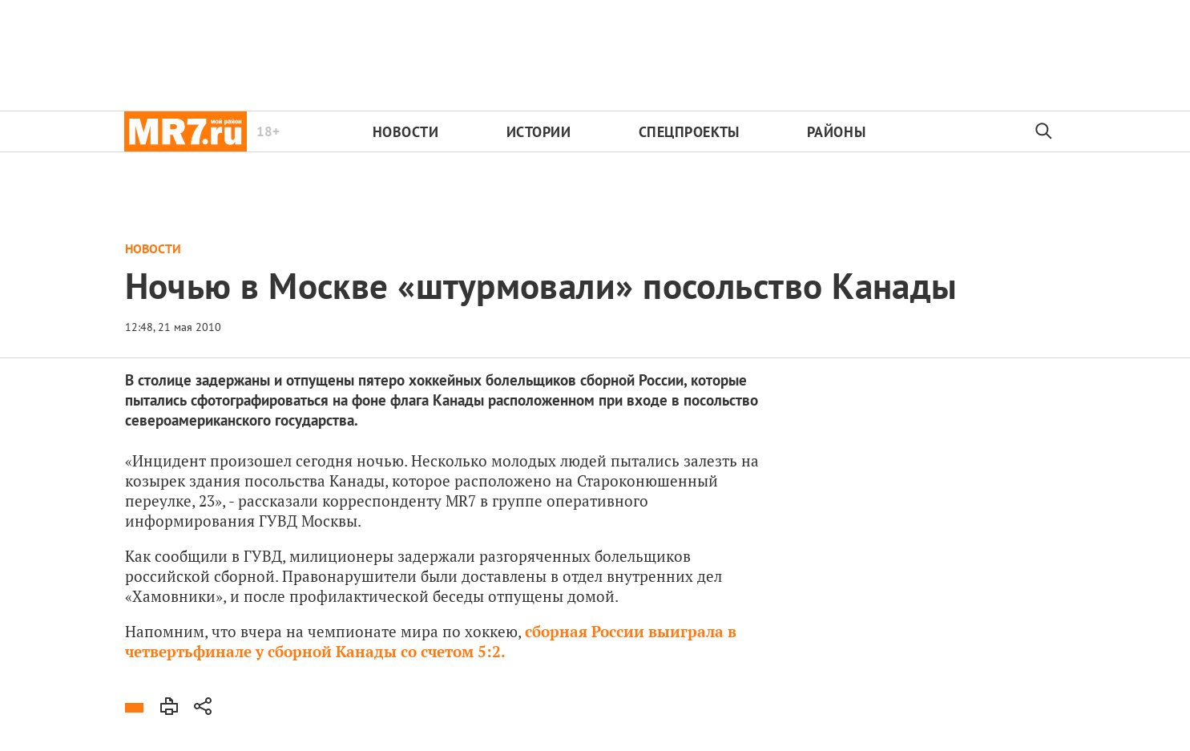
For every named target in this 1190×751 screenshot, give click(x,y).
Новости (406, 132)
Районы (836, 132)
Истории (538, 132)
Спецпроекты (689, 132)
